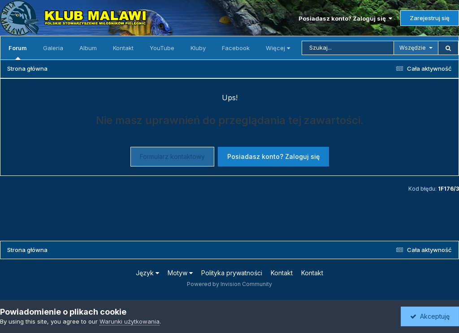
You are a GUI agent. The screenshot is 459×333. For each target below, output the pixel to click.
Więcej (278, 47)
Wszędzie (412, 47)
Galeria (53, 47)
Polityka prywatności (231, 273)
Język (147, 273)
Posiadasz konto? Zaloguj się (345, 18)
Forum (18, 52)
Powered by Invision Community (229, 284)
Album (88, 47)
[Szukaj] (348, 48)
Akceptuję (430, 316)
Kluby (198, 47)
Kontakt (123, 47)
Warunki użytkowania (130, 321)
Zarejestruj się (430, 17)
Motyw (180, 273)
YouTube (162, 47)
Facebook (236, 47)
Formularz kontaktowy (172, 156)
